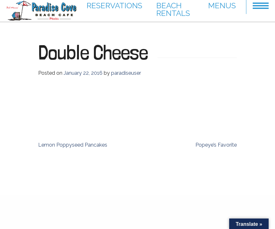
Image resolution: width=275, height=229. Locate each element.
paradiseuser (126, 73)
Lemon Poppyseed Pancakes (72, 145)
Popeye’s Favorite (216, 145)
